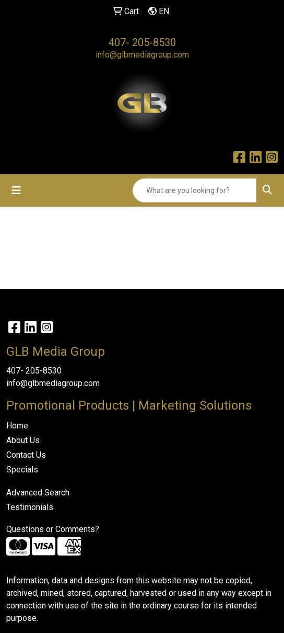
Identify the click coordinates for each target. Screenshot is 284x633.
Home (17, 426)
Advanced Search (37, 493)
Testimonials (29, 507)
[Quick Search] (195, 190)
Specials (22, 469)
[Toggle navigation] (16, 190)
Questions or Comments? (52, 529)
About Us (23, 440)
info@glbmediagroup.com (142, 55)
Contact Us (26, 455)
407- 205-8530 (142, 42)
